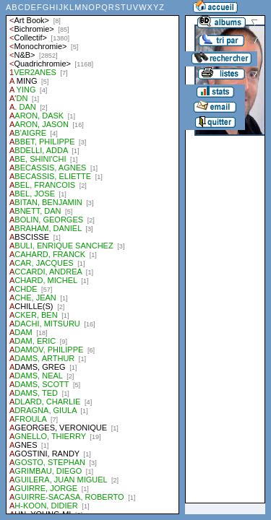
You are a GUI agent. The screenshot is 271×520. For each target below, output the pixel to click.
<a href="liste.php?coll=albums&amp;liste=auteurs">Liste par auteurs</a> (92, 257)
